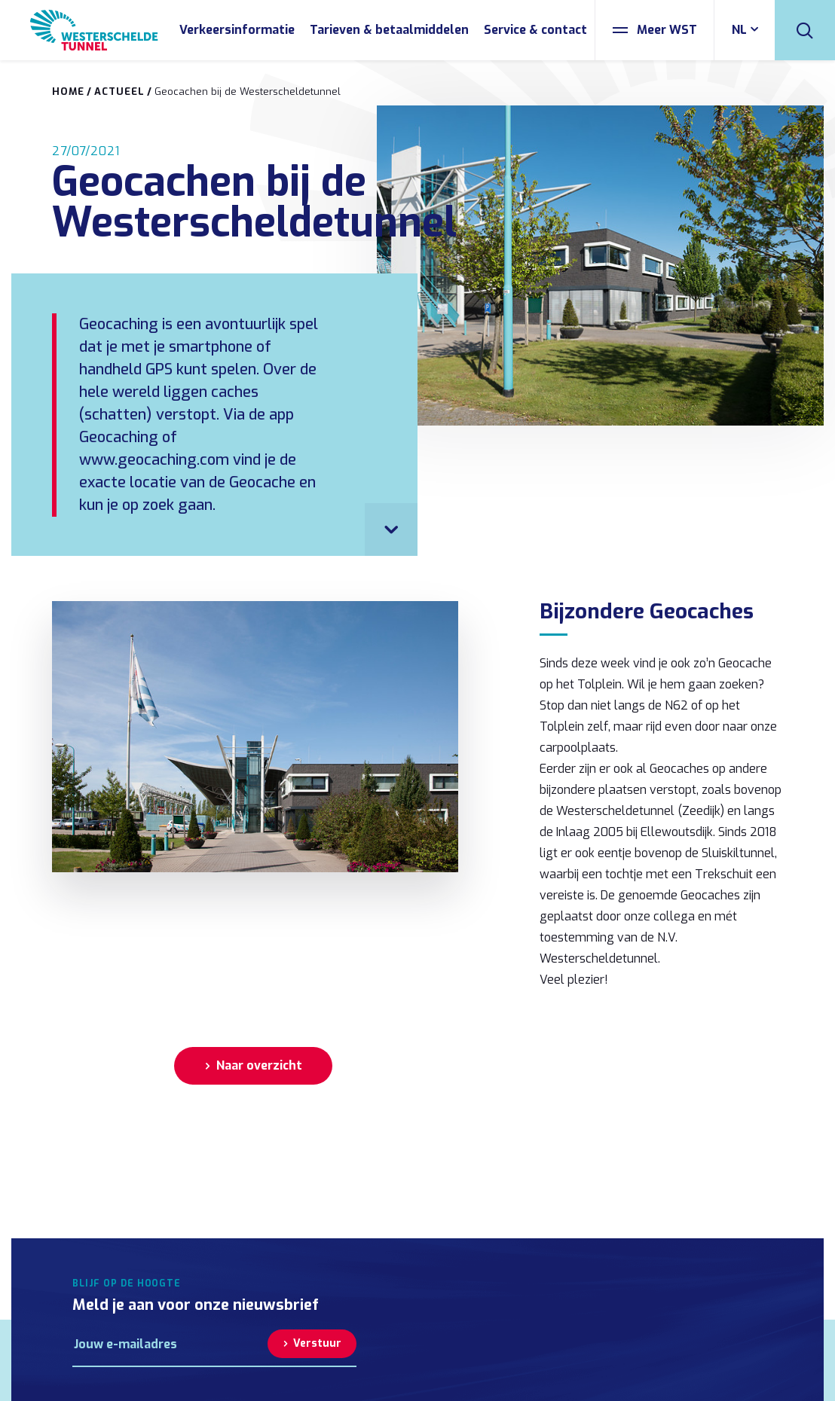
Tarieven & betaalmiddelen (389, 30)
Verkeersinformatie (237, 30)
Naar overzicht (259, 1065)
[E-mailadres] (170, 1343)
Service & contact (535, 30)
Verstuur (317, 1343)
